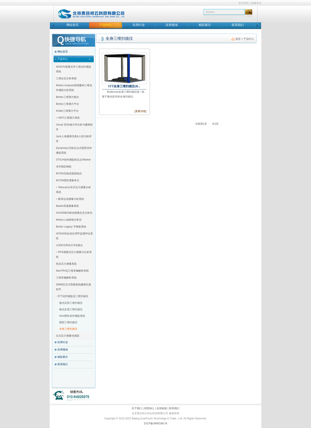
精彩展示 (205, 25)
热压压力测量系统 (66, 263)
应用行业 (139, 25)
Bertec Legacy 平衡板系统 (71, 226)
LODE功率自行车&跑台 (69, 245)
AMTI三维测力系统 (69, 117)
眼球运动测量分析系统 (71, 198)
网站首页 (73, 25)
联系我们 (238, 25)
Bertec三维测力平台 (67, 103)
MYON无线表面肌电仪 (69, 173)
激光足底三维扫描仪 (71, 309)
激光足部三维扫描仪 (71, 302)
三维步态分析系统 (66, 78)
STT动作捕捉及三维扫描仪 (72, 296)
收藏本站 (256, 3)
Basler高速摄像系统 (67, 205)
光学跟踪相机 (63, 166)
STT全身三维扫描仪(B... (124, 86)
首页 (238, 38)
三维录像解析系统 (66, 277)
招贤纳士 (149, 408)
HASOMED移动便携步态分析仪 (74, 212)
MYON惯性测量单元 (67, 180)
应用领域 (172, 25)
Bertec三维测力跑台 (67, 97)
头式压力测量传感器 (67, 335)
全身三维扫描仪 (68, 328)
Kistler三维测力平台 (67, 110)
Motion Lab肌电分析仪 (69, 219)
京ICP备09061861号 (155, 423)
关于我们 (137, 408)
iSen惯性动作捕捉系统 (72, 315)
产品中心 (106, 25)
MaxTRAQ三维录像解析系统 (72, 270)
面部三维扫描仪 (68, 322)
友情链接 (162, 408)
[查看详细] (140, 111)
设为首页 (243, 3)
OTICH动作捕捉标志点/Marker (73, 159)
